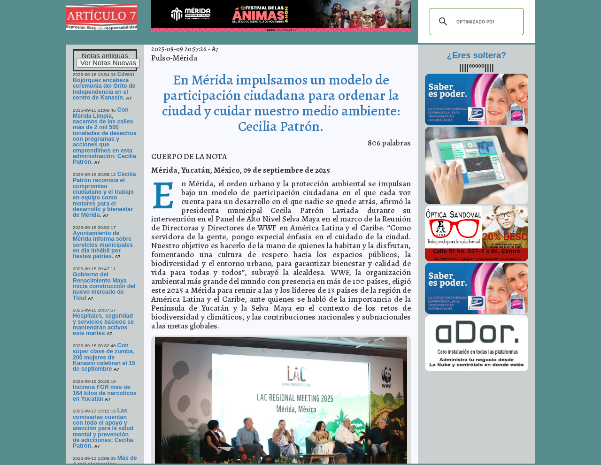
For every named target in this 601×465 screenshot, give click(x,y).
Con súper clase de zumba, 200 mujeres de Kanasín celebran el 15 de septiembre (104, 357)
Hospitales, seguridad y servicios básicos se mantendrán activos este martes (103, 324)
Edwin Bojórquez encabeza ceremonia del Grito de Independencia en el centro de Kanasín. (104, 86)
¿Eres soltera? (476, 55)
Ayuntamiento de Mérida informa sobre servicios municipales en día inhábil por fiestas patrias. (103, 244)
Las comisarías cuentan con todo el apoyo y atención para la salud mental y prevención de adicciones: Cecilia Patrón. (103, 428)
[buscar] (475, 21)
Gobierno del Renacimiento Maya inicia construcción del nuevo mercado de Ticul (104, 286)
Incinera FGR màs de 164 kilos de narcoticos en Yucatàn (105, 393)
